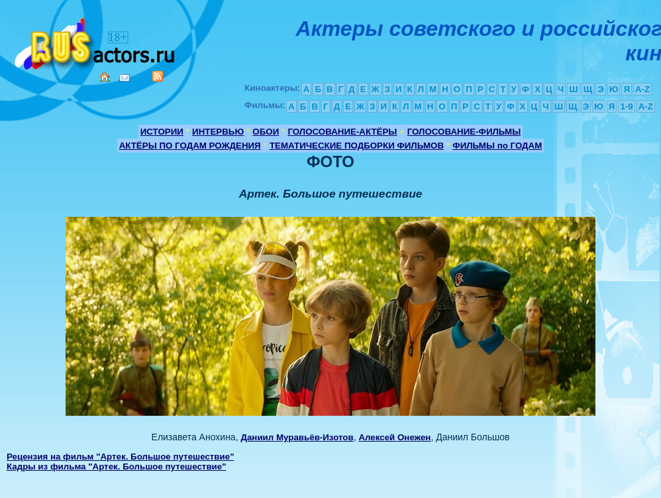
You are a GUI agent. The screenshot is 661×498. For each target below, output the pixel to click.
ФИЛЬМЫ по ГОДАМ (497, 146)
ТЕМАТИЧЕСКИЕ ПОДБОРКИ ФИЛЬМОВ (357, 146)
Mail (124, 78)
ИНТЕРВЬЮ (218, 132)
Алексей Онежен (394, 437)
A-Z (642, 89)
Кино (96, 41)
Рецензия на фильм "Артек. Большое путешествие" (120, 457)
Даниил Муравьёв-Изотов (296, 437)
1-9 (626, 106)
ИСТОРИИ (161, 132)
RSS (157, 76)
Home (104, 77)
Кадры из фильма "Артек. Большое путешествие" (117, 466)
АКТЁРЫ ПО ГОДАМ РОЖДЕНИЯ (190, 146)
